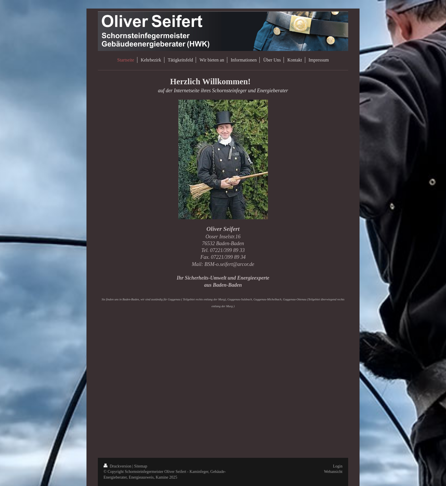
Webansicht (333, 471)
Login (337, 466)
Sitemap (140, 466)
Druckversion (118, 466)
